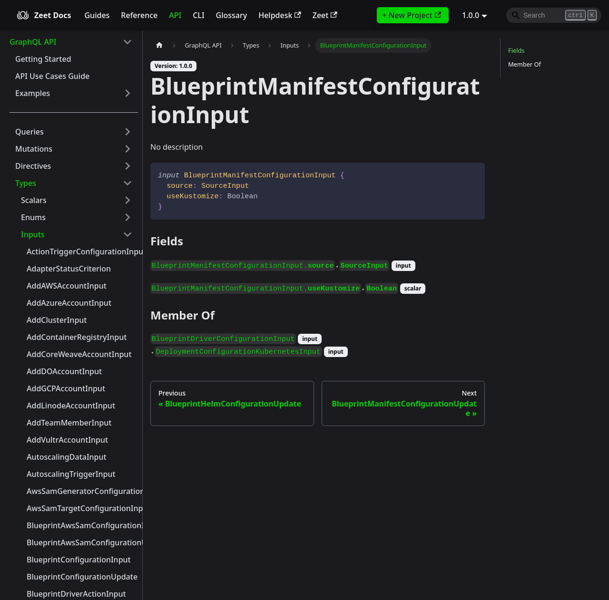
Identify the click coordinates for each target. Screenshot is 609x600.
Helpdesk (279, 15)
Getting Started (43, 59)
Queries (29, 131)
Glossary (231, 15)
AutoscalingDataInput (67, 457)
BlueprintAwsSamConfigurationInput (82, 525)
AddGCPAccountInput (66, 388)
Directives (33, 166)
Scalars (34, 200)
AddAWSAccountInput (67, 286)
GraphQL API (33, 42)
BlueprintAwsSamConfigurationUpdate (82, 542)
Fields (516, 50)
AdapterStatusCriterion (69, 268)
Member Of (524, 64)
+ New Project (412, 15)
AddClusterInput (57, 320)
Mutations (33, 149)
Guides (96, 15)
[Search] (553, 15)
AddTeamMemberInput (69, 422)
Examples (32, 93)
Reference (139, 15)
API (175, 15)
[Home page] (159, 45)
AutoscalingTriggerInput (71, 474)
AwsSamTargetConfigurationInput (82, 508)
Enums (33, 217)
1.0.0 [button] (470, 15)
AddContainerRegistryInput (77, 337)
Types (25, 183)
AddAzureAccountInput (69, 303)
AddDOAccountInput (64, 371)
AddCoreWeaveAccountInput (79, 354)
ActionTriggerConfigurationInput (82, 251)
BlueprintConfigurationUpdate (82, 576)
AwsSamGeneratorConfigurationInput (82, 491)
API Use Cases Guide (52, 76)
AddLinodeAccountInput (71, 405)
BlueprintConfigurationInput (79, 559)
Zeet (325, 15)
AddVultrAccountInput (67, 440)
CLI (198, 15)
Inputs (33, 234)
